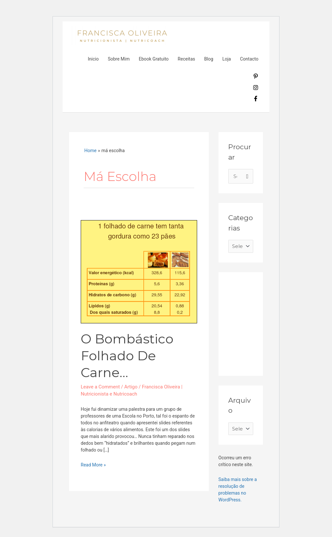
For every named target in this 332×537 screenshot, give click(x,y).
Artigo (130, 387)
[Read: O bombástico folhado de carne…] (139, 271)
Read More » (93, 464)
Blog (208, 59)
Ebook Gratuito (154, 59)
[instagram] (255, 88)
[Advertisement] (277, 322)
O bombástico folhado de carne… (127, 355)
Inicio (93, 59)
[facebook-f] (255, 99)
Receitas (186, 59)
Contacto (249, 59)
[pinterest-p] (255, 77)
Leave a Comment (100, 387)
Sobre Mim (119, 59)
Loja (226, 59)
